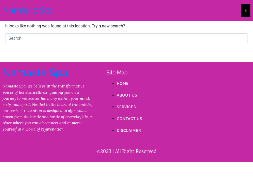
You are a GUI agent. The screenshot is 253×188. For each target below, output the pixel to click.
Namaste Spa (29, 10)
